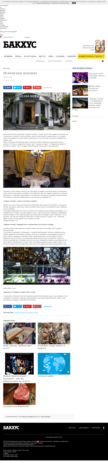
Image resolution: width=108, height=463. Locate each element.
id (0, 7)
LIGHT (16, 454)
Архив (92, 50)
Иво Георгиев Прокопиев (37, 446)
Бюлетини (3, 28)
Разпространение (88, 47)
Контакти (69, 61)
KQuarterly (3, 20)
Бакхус (2, 14)
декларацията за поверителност (60, 3)
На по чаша (30, 56)
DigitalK (2, 18)
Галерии (60, 56)
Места (42, 56)
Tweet (18, 87)
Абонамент (83, 428)
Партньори (40, 61)
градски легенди (20, 312)
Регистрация (4, 26)
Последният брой (88, 45)
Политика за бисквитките (46, 441)
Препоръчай (47, 87)
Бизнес (19, 450)
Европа (14, 451)
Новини (8, 56)
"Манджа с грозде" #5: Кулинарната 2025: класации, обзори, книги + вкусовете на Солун (88, 104)
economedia (4, 5)
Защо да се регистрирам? (8, 31)
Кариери (3, 12)
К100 (1, 23)
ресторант (29, 312)
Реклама (72, 428)
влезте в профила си (29, 416)
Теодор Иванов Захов (49, 446)
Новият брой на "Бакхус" (91, 56)
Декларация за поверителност (60, 441)
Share (8, 87)
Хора (50, 56)
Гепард (2, 25)
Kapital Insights (14, 456)
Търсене (27, 37)
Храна (18, 56)
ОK (74, 3)
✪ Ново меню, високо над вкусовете (86, 90)
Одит (1, 15)
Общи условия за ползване (29, 441)
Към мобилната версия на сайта (54, 437)
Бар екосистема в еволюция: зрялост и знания (88, 77)
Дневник (2, 10)
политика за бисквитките (43, 3)
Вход (1, 35)
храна (36, 312)
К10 (1, 22)
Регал (2, 17)
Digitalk (6, 453)
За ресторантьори (54, 61)
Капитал (2, 9)
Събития (71, 56)
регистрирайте (45, 416)
